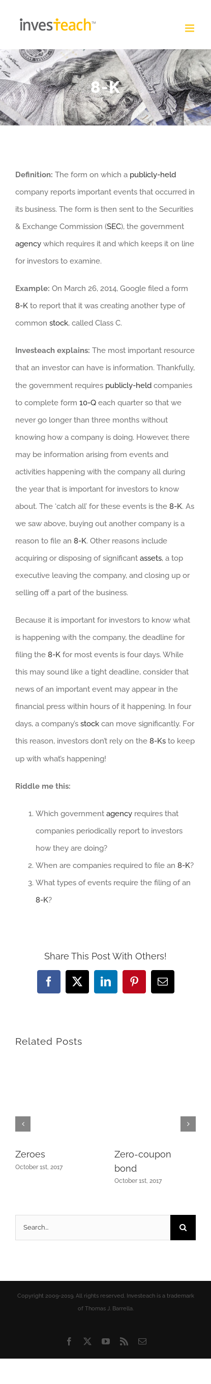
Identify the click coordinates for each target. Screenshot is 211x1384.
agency (28, 243)
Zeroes (30, 1154)
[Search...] (92, 1227)
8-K (21, 305)
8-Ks (157, 741)
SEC (114, 226)
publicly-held (153, 174)
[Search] (183, 1227)
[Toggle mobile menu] (190, 28)
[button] (23, 1124)
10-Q (87, 402)
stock (58, 323)
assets (151, 558)
